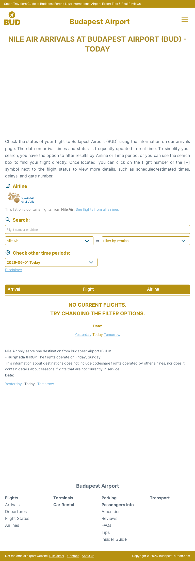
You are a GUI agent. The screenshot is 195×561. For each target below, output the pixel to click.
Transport (160, 497)
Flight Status (17, 518)
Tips (106, 532)
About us (88, 556)
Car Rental (63, 504)
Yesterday (83, 334)
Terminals (63, 497)
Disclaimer (56, 556)
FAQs (106, 525)
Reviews (109, 518)
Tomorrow (112, 334)
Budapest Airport (100, 21)
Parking (109, 497)
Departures (16, 511)
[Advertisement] (97, 97)
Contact (73, 556)
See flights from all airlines (97, 209)
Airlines (12, 525)
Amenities (111, 511)
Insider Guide (114, 539)
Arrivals (12, 504)
